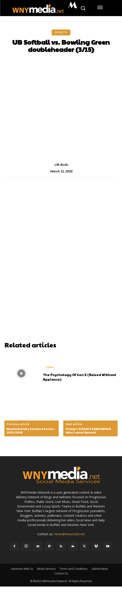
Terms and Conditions (73, 569)
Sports (61, 32)
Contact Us (61, 573)
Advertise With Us (22, 569)
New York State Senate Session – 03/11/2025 (31, 430)
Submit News (100, 569)
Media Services (46, 569)
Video (49, 367)
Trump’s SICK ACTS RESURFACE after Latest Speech (88, 430)
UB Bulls (61, 165)
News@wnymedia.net (69, 534)
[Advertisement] (61, 308)
